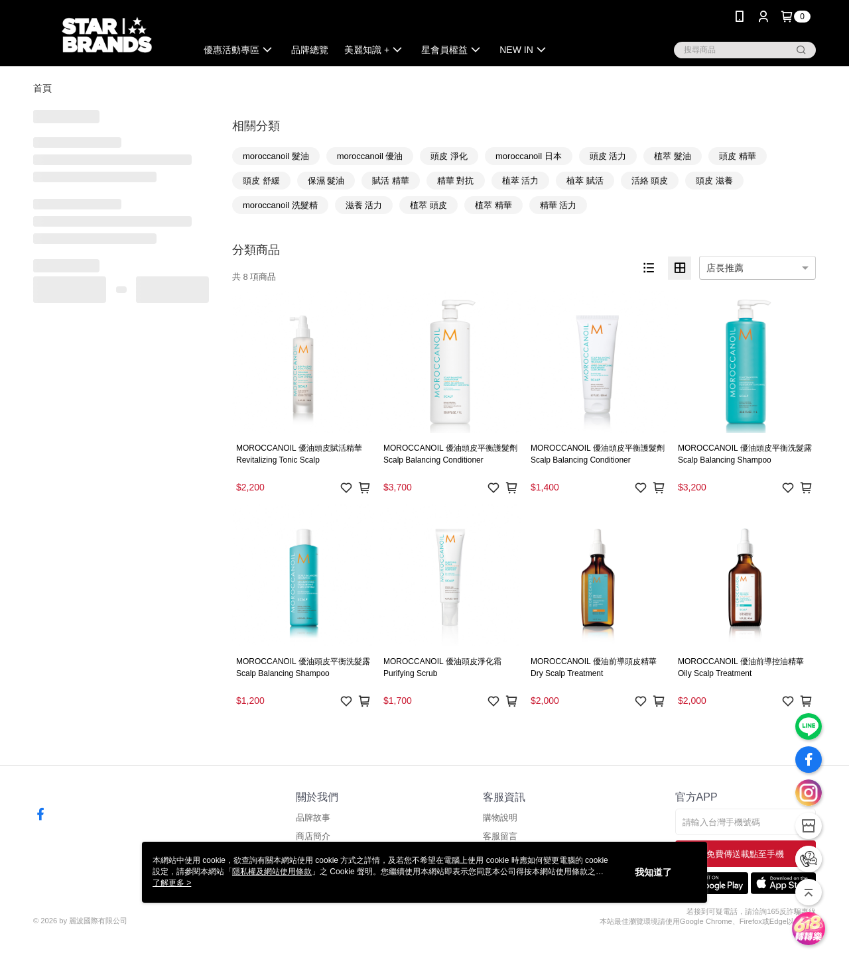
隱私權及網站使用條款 (272, 871)
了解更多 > (172, 882)
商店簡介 (313, 836)
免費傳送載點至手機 (745, 854)
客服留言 (500, 836)
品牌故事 (313, 818)
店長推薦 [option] (725, 267)
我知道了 (653, 872)
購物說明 (500, 818)
